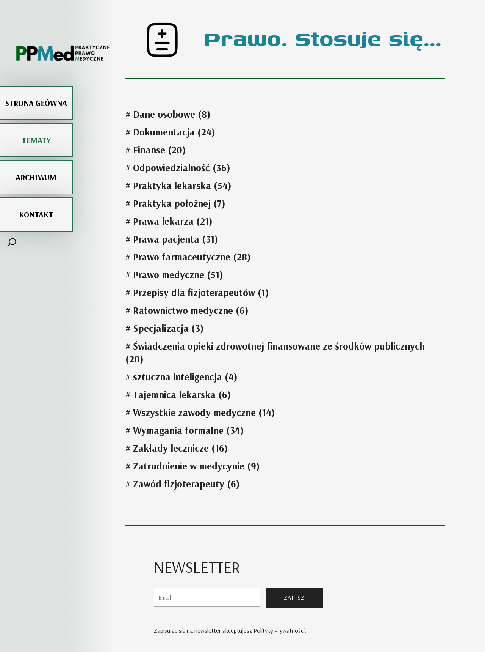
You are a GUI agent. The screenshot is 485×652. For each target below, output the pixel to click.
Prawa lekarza (163, 221)
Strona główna (36, 84)
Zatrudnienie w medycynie (188, 466)
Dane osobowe (164, 114)
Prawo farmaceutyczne (181, 256)
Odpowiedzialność (171, 167)
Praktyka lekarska (172, 185)
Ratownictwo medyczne (183, 310)
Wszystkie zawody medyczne (194, 412)
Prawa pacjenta (166, 239)
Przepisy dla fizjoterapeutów (194, 292)
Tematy (36, 121)
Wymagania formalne (178, 430)
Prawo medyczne (168, 274)
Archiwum (36, 158)
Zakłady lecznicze (171, 448)
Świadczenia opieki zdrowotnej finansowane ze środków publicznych (279, 346)
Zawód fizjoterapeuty (178, 483)
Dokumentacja (164, 132)
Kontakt (36, 195)
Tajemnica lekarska (174, 394)
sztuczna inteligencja (177, 376)
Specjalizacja (161, 328)
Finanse (149, 149)
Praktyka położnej (172, 203)
